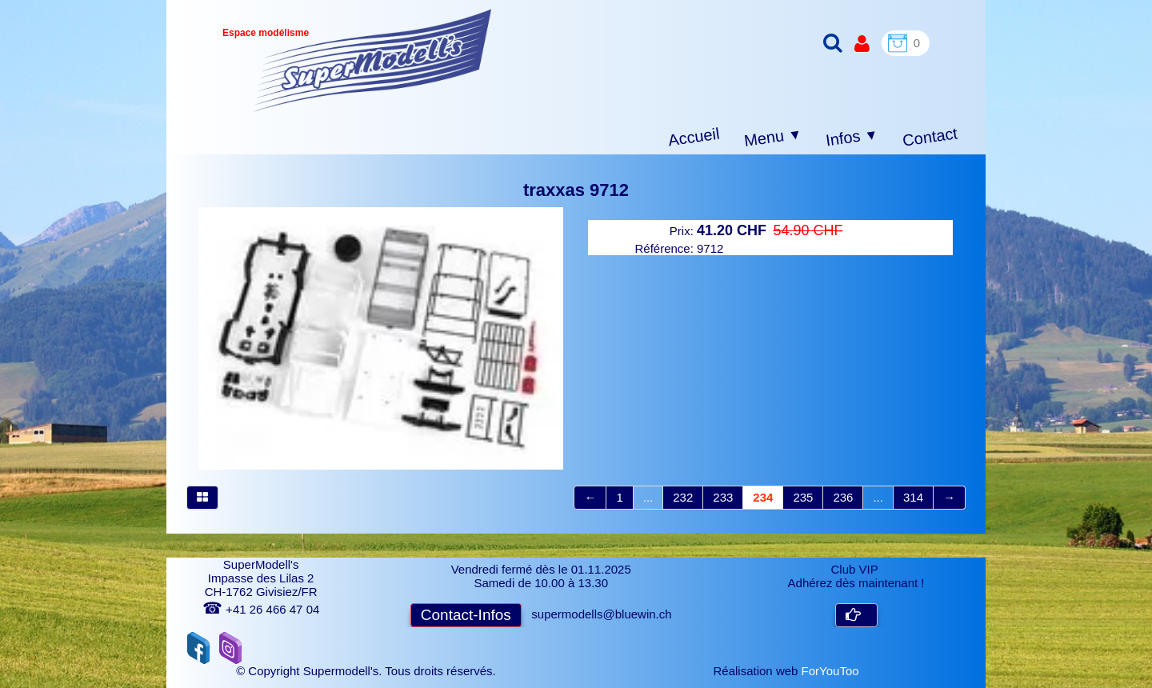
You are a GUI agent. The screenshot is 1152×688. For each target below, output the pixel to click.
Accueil (694, 137)
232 (683, 497)
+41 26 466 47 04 (260, 609)
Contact (930, 136)
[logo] (372, 60)
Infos (852, 138)
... (648, 497)
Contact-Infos (466, 614)
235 (803, 497)
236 (843, 497)
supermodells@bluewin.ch (601, 614)
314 (913, 497)
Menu (773, 138)
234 (763, 497)
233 (723, 497)
